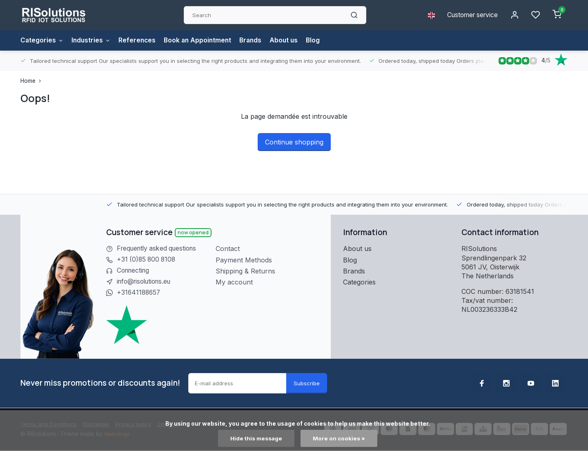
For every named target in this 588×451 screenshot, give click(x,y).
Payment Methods (244, 260)
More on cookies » (339, 438)
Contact (228, 248)
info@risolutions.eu (146, 282)
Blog (320, 40)
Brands (255, 40)
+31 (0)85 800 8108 (147, 260)
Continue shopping (294, 142)
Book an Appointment (201, 40)
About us (290, 40)
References (139, 40)
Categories (42, 40)
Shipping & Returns (245, 271)
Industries (92, 40)
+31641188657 (139, 293)
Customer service (470, 15)
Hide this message (256, 438)
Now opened (193, 232)
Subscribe (307, 383)
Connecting (134, 271)
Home (32, 81)
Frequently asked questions (159, 248)
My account (234, 282)
